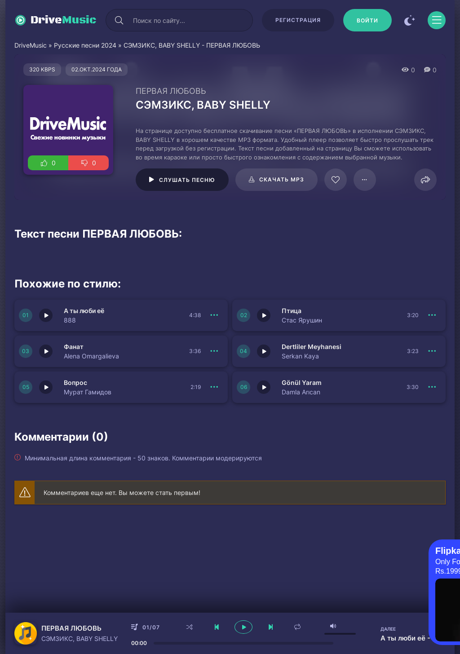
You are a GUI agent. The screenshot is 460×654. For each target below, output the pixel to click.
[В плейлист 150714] (432, 351)
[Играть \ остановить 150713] (264, 387)
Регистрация (298, 20)
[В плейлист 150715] (214, 351)
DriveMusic (30, 45)
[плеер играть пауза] (243, 627)
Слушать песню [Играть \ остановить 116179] (187, 180)
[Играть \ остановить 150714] (264, 351)
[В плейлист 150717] (214, 315)
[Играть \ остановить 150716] (264, 315)
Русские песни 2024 (85, 45)
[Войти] (367, 20)
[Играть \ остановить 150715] (46, 351)
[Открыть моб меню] (437, 20)
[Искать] (119, 20)
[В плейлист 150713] (432, 387)
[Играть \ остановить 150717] (46, 315)
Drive (64, 20)
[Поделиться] (425, 179)
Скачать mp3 (281, 179)
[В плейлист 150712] (214, 387)
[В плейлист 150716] (432, 315)
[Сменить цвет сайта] (410, 20)
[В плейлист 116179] (365, 179)
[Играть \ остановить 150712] (46, 387)
